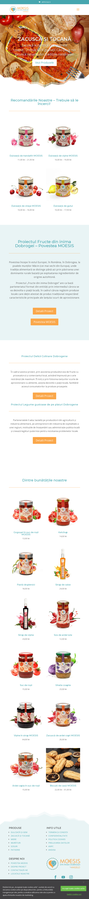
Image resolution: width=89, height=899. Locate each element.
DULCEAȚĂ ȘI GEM (19, 832)
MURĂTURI (16, 843)
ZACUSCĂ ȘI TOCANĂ (44, 39)
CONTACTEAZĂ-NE (19, 870)
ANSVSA (52, 850)
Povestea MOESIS (44, 322)
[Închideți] (83, 882)
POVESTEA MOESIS (19, 863)
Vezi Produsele (44, 62)
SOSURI (14, 846)
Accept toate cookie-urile (73, 888)
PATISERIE (15, 850)
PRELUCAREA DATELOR (59, 843)
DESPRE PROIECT (18, 866)
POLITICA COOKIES (56, 839)
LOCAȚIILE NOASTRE (20, 873)
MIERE (13, 839)
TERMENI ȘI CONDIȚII (58, 832)
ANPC (51, 846)
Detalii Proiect (44, 311)
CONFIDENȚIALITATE (57, 835)
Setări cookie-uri (74, 894)
